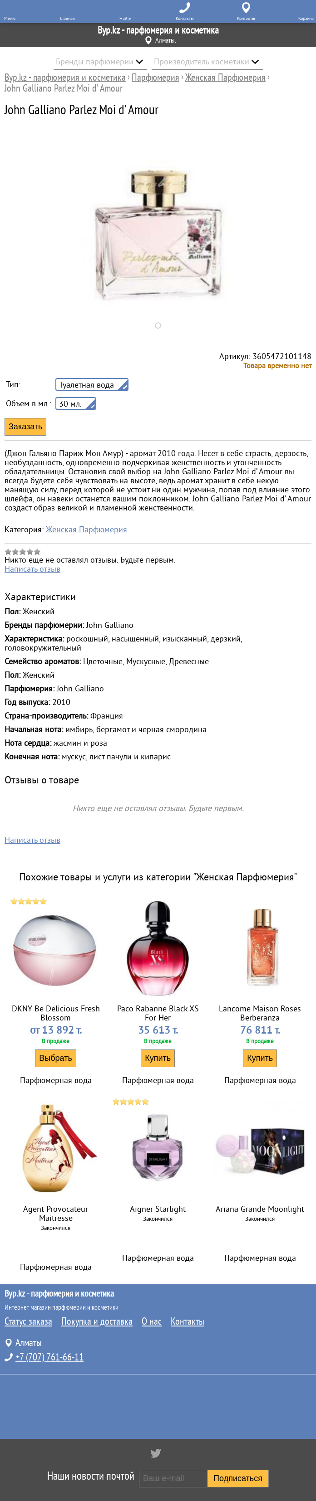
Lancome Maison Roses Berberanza (260, 1013)
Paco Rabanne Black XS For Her (158, 1013)
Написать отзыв (32, 568)
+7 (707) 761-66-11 (49, 1357)
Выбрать (55, 1058)
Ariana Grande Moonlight (260, 1209)
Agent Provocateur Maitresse (55, 1214)
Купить (158, 1058)
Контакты (187, 1321)
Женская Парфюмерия (86, 529)
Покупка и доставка (97, 1321)
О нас (152, 1321)
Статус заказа (28, 1321)
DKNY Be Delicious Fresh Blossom (56, 1013)
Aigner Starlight (158, 1209)
